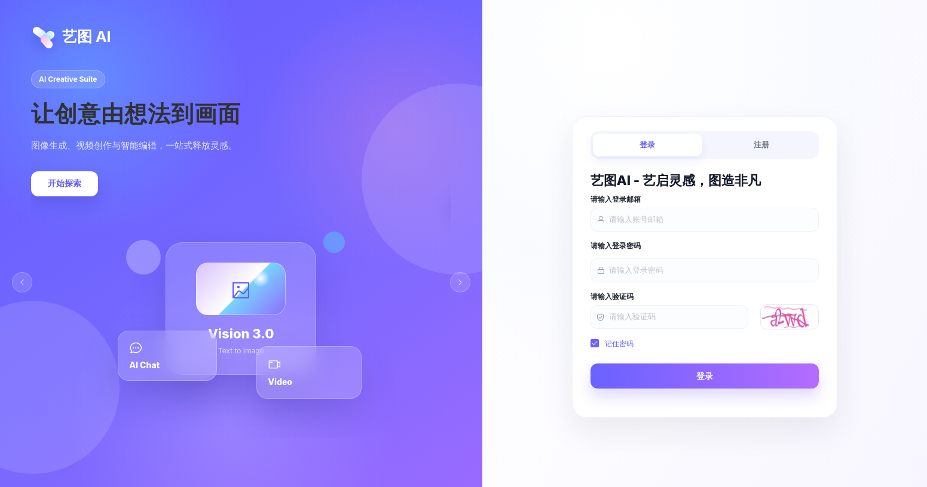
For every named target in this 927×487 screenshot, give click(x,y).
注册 (761, 144)
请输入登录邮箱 (616, 199)
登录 (647, 144)
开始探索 (64, 183)
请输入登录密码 (616, 245)
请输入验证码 (612, 296)
